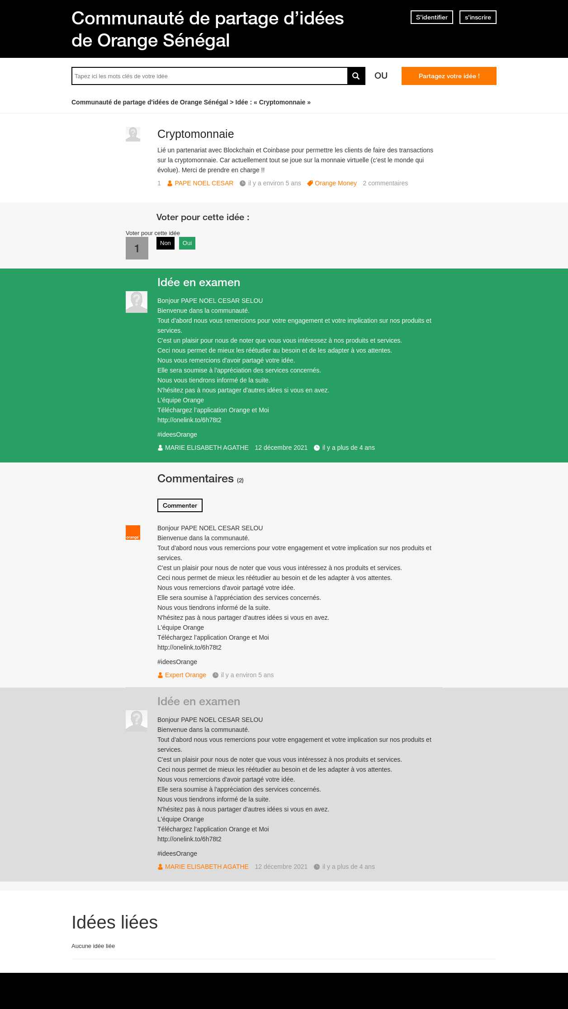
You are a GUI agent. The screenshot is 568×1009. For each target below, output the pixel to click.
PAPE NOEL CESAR (204, 183)
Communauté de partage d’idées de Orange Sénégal (207, 28)
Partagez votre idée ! (449, 76)
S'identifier (432, 17)
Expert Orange (185, 675)
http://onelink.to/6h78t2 (189, 420)
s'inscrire (478, 17)
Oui (187, 243)
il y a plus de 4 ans (348, 447)
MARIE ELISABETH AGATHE (207, 447)
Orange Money (336, 183)
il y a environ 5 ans (247, 675)
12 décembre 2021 (281, 447)
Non (165, 243)
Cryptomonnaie (195, 133)
